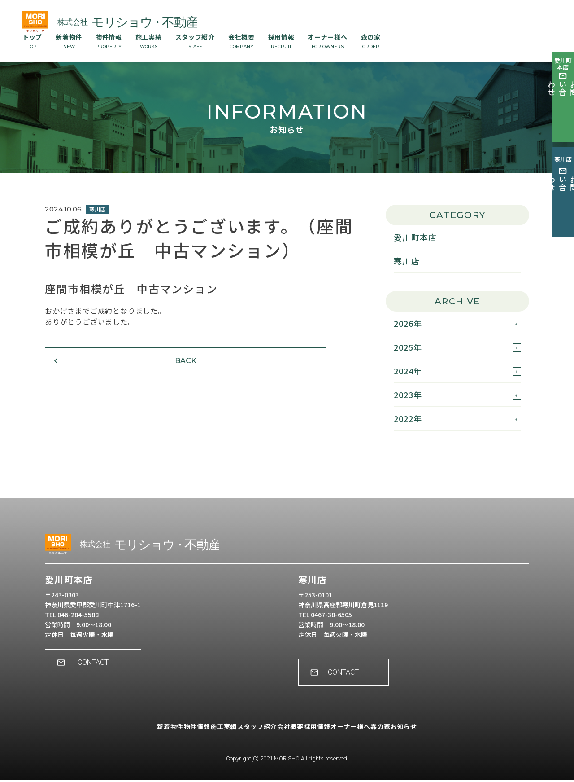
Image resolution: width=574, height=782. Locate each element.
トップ (32, 40)
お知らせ (440, 734)
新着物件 (69, 40)
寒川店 (407, 261)
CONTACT (98, 671)
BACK (101, 371)
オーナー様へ (327, 40)
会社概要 (241, 40)
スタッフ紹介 (195, 40)
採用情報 (281, 40)
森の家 (371, 40)
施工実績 (148, 40)
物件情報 (109, 40)
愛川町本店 (415, 237)
